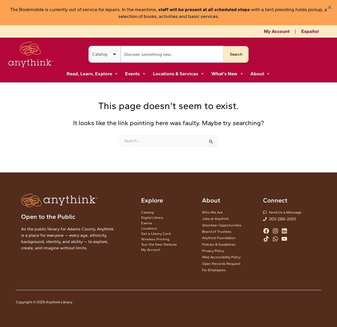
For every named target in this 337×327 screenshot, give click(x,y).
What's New (227, 73)
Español (310, 31)
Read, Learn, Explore (92, 73)
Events (135, 73)
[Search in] (104, 54)
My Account (277, 31)
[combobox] (172, 54)
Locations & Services (179, 73)
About (260, 73)
